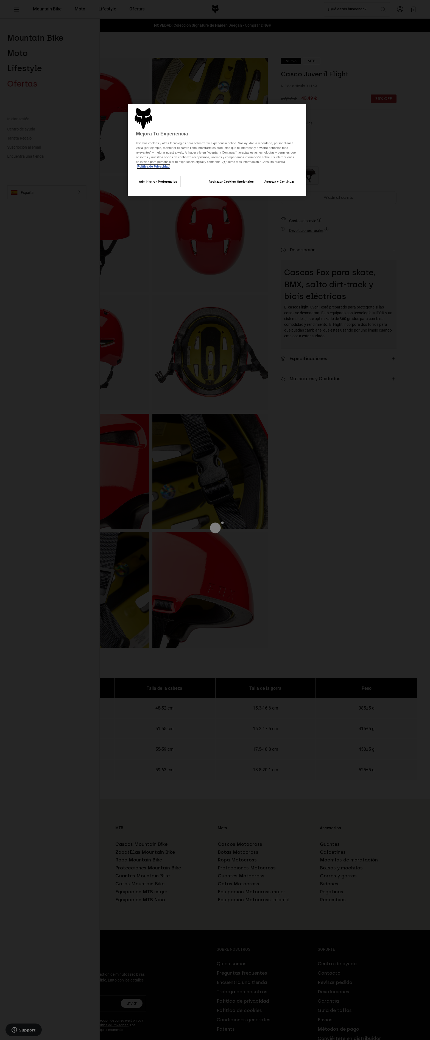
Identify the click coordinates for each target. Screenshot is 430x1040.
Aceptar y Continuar (279, 181)
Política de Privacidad (153, 166)
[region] (217, 150)
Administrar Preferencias (158, 181)
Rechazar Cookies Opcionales (231, 181)
